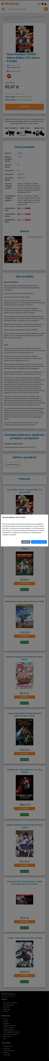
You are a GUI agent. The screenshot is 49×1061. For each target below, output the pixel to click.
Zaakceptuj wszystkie (39, 542)
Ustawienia (25, 542)
